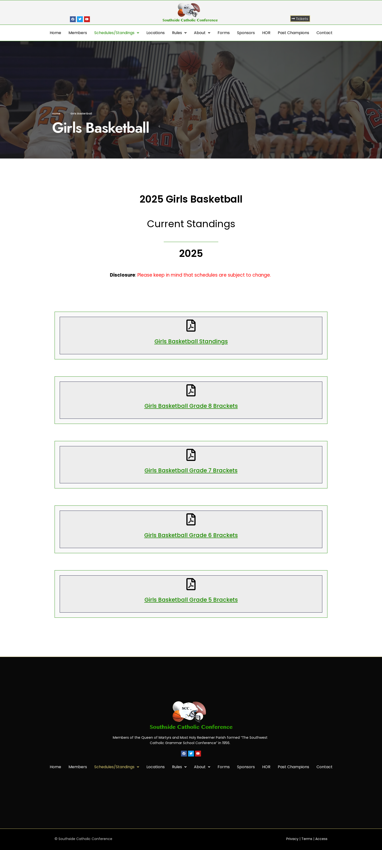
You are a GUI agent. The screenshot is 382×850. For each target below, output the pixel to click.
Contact (324, 33)
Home (55, 33)
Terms (306, 838)
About (202, 33)
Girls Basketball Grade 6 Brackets (191, 535)
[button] (300, 18)
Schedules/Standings (116, 33)
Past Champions (293, 33)
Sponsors (246, 33)
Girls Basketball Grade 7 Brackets (191, 470)
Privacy (292, 838)
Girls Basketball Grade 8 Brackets (191, 406)
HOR (266, 33)
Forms (224, 33)
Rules (179, 33)
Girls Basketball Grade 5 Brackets (191, 600)
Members (77, 33)
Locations (155, 33)
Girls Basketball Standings (191, 341)
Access (321, 838)
